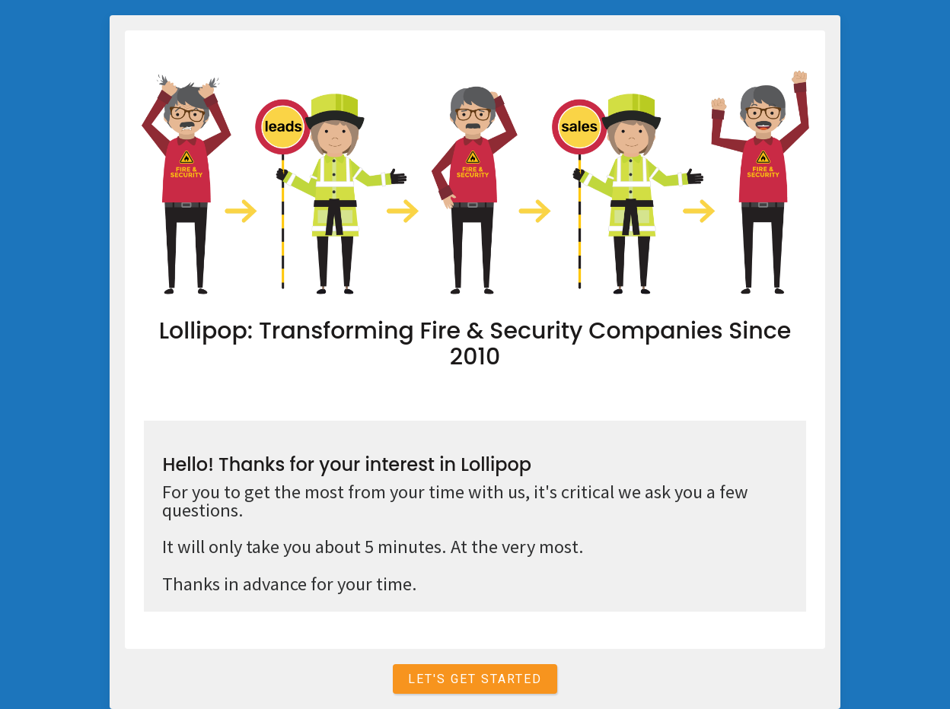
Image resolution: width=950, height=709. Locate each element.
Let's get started (475, 679)
